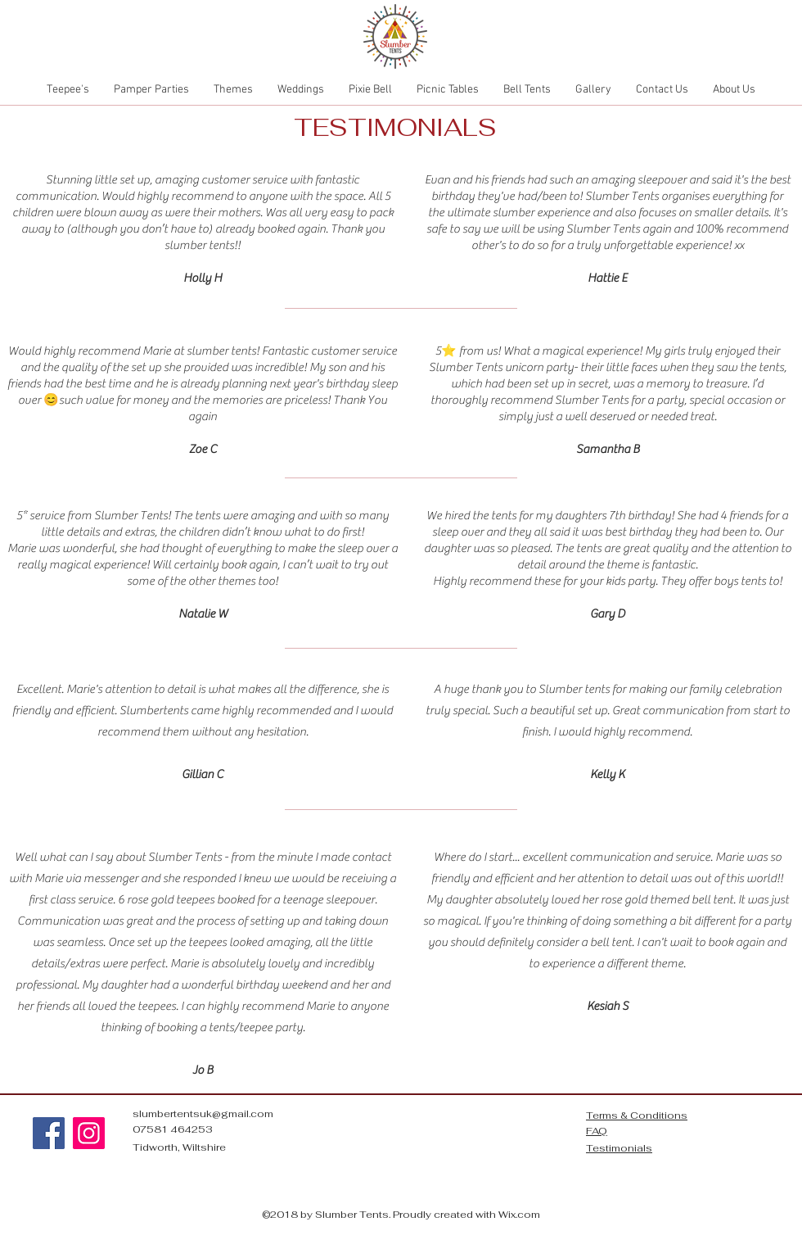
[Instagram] (89, 1133)
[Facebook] (49, 1133)
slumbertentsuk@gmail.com (203, 1113)
